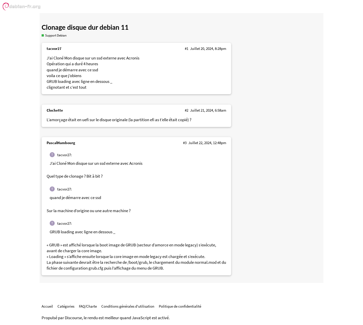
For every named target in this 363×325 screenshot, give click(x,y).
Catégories (65, 306)
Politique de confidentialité (180, 306)
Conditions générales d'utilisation (127, 306)
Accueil (47, 306)
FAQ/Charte (88, 306)
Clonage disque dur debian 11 (85, 27)
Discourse (73, 317)
